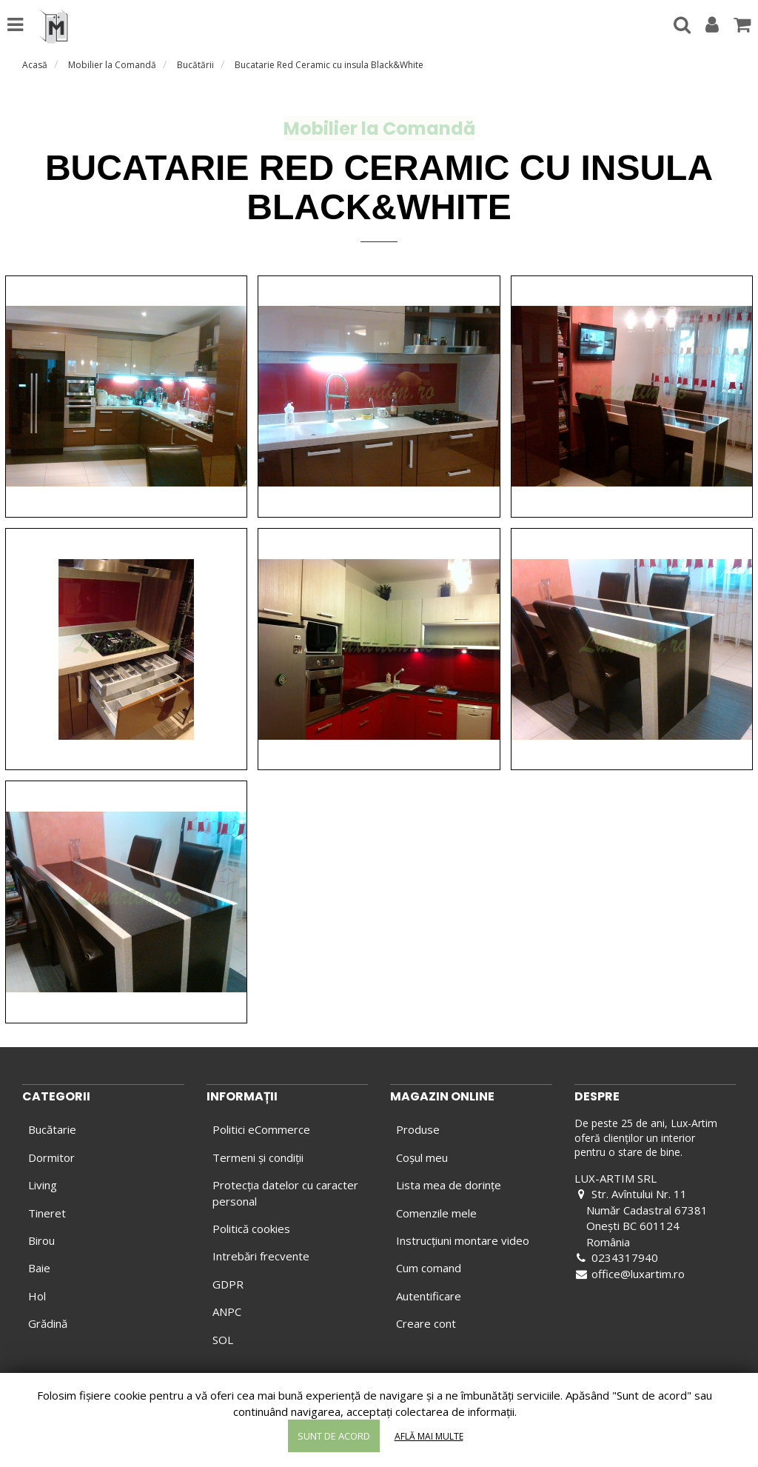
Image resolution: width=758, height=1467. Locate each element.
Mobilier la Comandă (112, 65)
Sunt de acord (334, 1436)
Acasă (34, 65)
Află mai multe (429, 1436)
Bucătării (195, 65)
